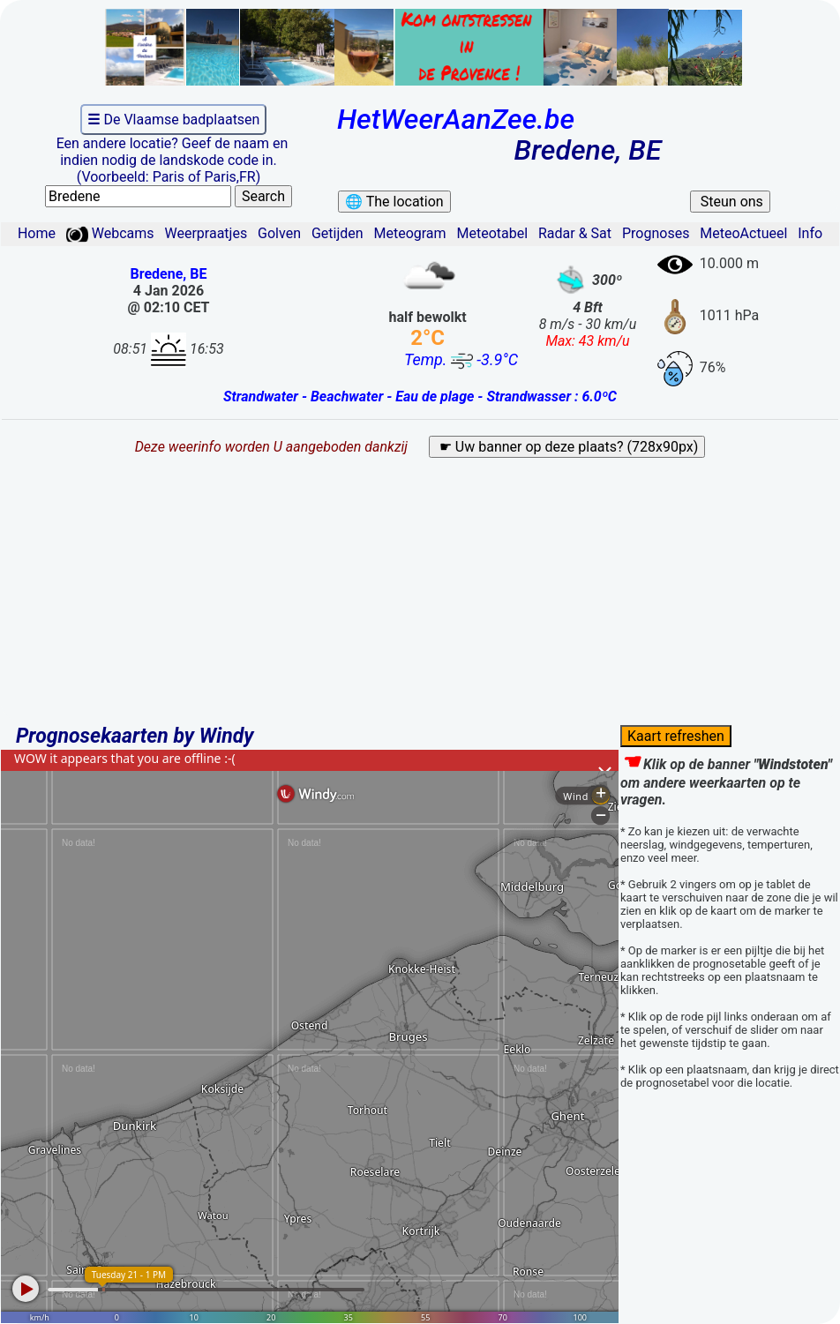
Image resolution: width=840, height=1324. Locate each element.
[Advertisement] (420, 598)
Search (263, 196)
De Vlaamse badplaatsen (173, 119)
